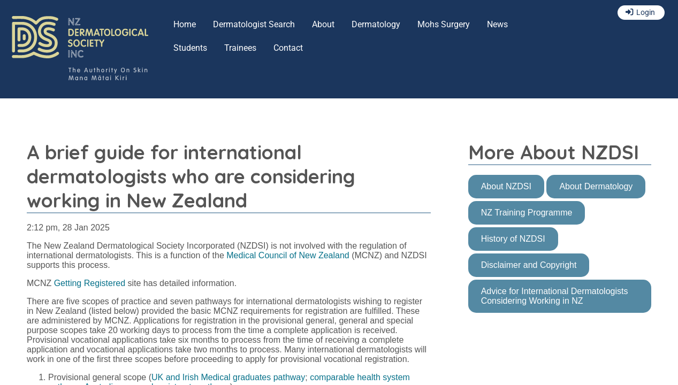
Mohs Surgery (443, 24)
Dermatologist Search (254, 24)
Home (184, 24)
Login (645, 12)
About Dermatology (596, 186)
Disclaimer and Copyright (529, 265)
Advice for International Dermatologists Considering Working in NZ (554, 296)
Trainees (240, 48)
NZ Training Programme (527, 212)
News (497, 24)
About (323, 24)
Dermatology (376, 24)
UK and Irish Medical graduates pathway (228, 377)
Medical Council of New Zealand (287, 255)
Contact (288, 48)
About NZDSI (506, 186)
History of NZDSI (513, 238)
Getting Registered (89, 283)
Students (190, 48)
